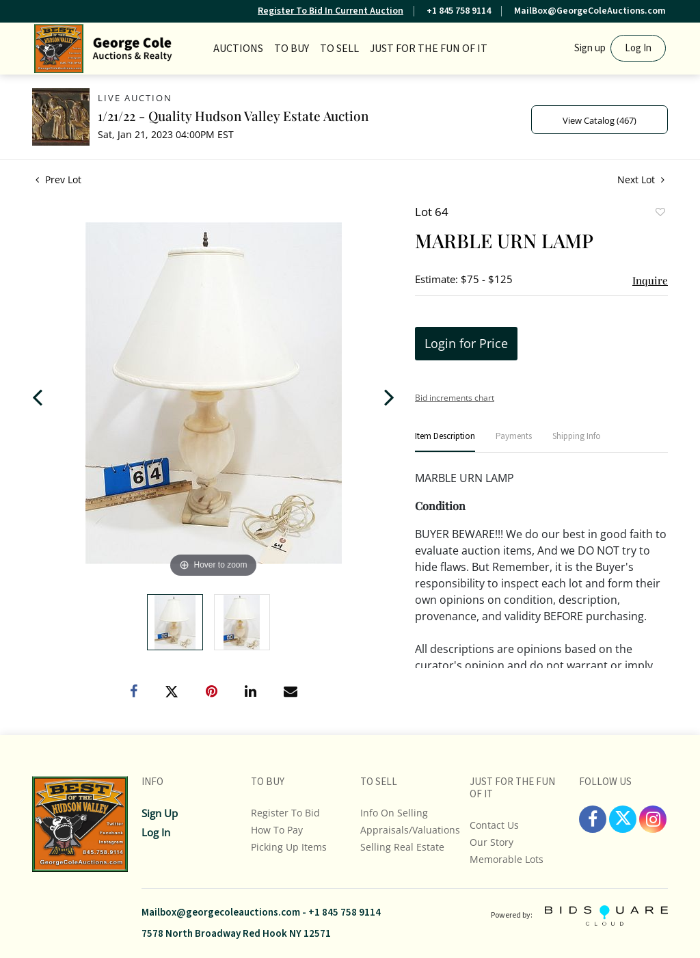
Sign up (590, 48)
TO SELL (339, 48)
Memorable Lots (506, 859)
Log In (638, 48)
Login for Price (466, 343)
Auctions (238, 48)
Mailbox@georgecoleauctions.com (221, 912)
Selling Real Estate (402, 846)
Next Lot (640, 179)
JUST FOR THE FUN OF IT (428, 48)
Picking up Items (289, 846)
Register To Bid (285, 812)
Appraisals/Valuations (410, 829)
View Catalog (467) (599, 120)
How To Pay (277, 829)
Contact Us (494, 825)
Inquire (650, 280)
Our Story (491, 842)
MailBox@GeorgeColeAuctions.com (590, 11)
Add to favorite (659, 213)
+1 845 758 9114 (459, 11)
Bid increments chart (454, 397)
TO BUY (291, 48)
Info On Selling (394, 812)
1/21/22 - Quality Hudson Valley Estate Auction (233, 115)
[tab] (445, 442)
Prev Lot (58, 179)
